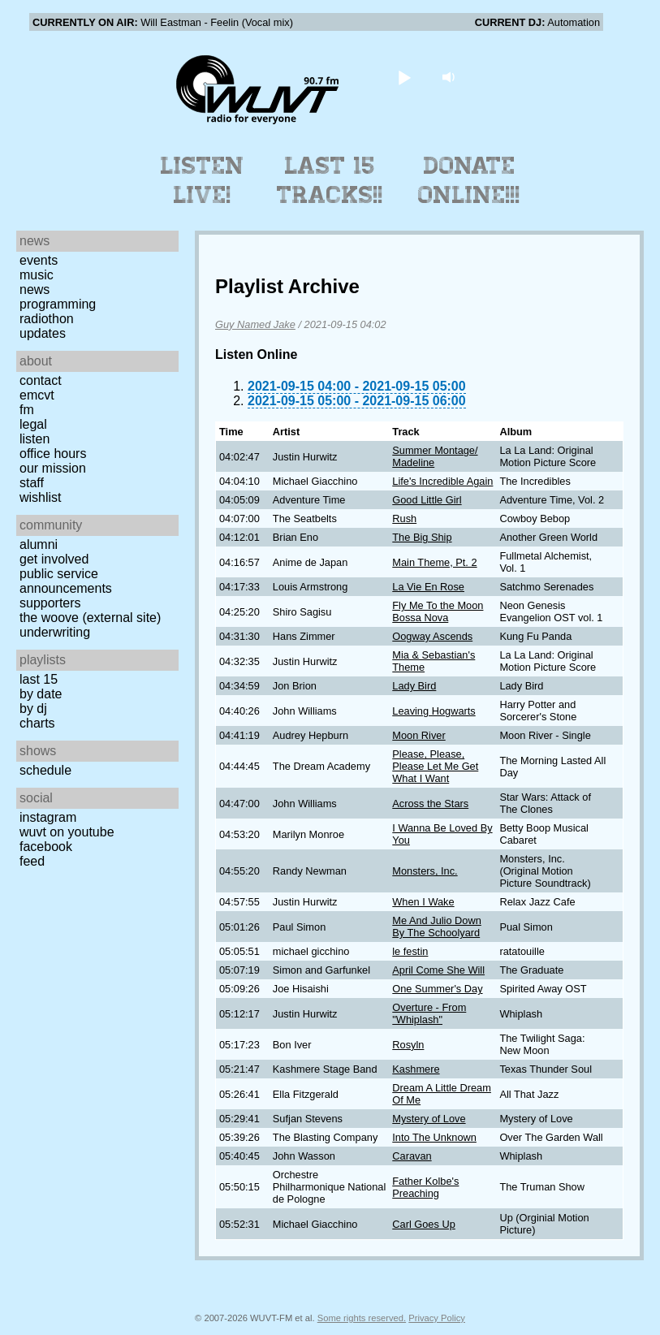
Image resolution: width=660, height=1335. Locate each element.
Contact (40, 380)
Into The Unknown (434, 1137)
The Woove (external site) (90, 617)
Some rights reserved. (361, 1318)
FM (26, 410)
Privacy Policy (436, 1318)
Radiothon (46, 319)
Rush (404, 518)
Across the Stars (430, 803)
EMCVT (36, 395)
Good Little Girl (426, 500)
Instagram (47, 817)
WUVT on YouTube (66, 832)
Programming (57, 304)
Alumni (38, 544)
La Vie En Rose (428, 587)
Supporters (50, 603)
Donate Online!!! (469, 180)
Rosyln (408, 1045)
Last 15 (38, 679)
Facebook (45, 846)
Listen (34, 439)
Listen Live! (202, 180)
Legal (33, 424)
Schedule (45, 770)
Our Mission (52, 468)
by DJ (33, 708)
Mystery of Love (428, 1118)
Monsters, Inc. (424, 871)
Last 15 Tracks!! (330, 180)
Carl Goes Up (423, 1224)
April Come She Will (438, 970)
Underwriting (54, 632)
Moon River (418, 735)
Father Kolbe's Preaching (425, 1187)
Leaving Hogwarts (433, 711)
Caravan (411, 1156)
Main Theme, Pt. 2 (434, 562)
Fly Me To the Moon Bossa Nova (437, 611)
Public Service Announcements (65, 581)
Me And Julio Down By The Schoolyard (436, 926)
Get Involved (53, 559)
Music (36, 275)
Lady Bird (414, 686)
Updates (42, 333)
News (34, 289)
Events (38, 260)
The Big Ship (421, 537)
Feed (32, 861)
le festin (410, 951)
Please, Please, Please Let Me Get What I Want (435, 766)
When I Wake (423, 902)
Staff (31, 483)
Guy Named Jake (255, 324)
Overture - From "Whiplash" (429, 1013)
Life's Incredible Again (442, 481)
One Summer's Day (437, 989)
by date (40, 694)
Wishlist (40, 497)
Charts (37, 723)
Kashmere (415, 1069)
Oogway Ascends (432, 636)
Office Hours (52, 453)
